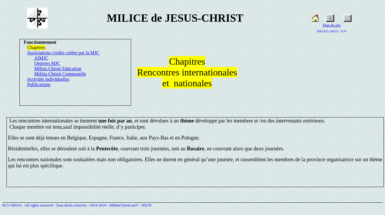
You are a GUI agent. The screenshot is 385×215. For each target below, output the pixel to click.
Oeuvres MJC (47, 63)
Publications (39, 84)
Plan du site (332, 25)
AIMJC (41, 58)
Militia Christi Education (57, 68)
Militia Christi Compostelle (60, 73)
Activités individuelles (48, 79)
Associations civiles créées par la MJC (63, 52)
